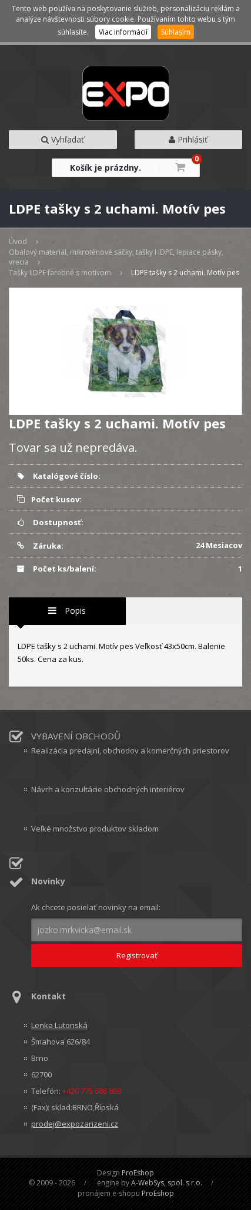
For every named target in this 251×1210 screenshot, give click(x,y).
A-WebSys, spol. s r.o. (166, 1183)
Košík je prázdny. (105, 167)
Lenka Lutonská (59, 1025)
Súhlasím (175, 32)
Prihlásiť (188, 139)
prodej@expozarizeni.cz (74, 1123)
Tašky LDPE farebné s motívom (60, 273)
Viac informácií (123, 32)
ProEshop (138, 1173)
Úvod (18, 241)
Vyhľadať (62, 139)
